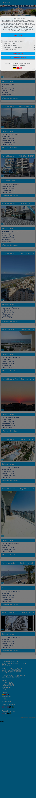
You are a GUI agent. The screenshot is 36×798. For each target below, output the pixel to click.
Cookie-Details (9, 63)
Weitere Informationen (18, 65)
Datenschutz (19, 63)
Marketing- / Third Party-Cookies (13, 47)
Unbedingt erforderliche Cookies (13, 41)
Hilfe (25, 31)
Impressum (27, 63)
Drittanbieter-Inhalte (10, 49)
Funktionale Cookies (10, 43)
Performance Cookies (10, 45)
